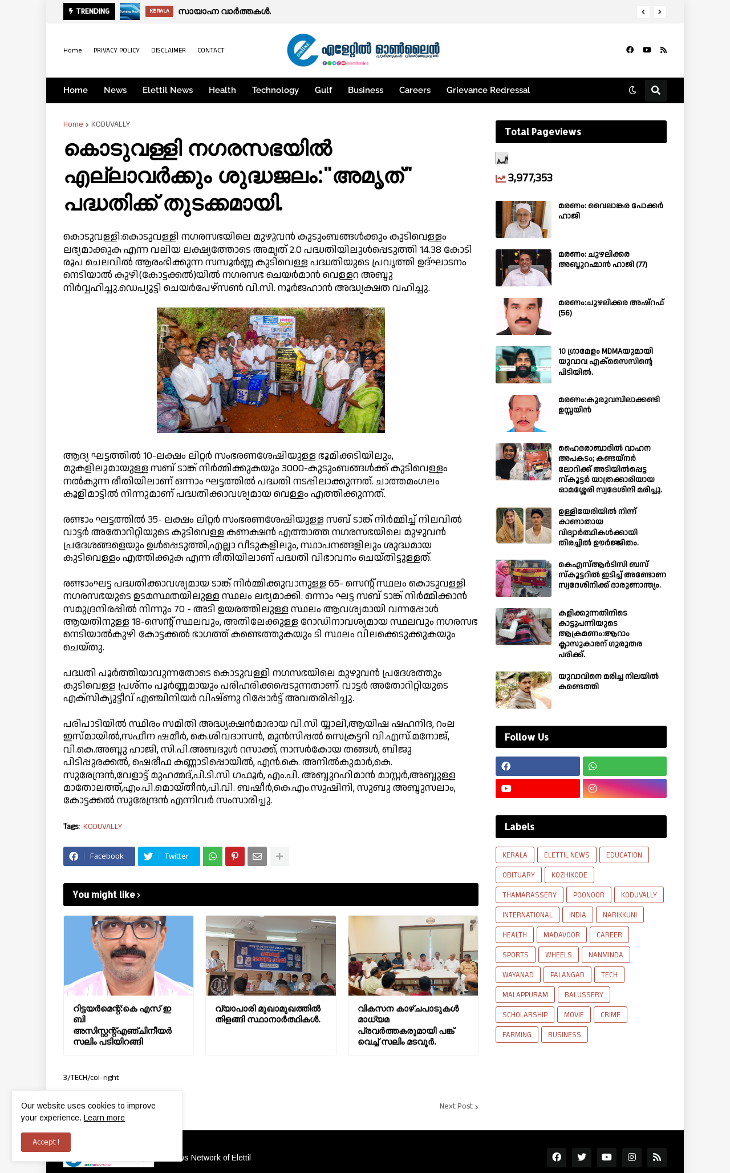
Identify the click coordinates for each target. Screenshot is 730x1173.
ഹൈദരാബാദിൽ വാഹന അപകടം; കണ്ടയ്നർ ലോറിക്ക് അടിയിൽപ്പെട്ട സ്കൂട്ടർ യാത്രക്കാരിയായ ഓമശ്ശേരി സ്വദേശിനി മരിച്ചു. (610, 469)
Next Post (456, 1107)
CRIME (610, 1015)
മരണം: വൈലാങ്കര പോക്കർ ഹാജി (610, 211)
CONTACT (211, 50)
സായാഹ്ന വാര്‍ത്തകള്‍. (224, 11)
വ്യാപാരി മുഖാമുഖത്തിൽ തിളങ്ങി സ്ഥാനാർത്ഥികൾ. (268, 1014)
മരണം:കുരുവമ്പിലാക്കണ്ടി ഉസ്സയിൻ (609, 405)
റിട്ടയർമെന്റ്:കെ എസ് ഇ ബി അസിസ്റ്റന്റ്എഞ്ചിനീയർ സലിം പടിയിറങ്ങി (122, 1025)
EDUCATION (624, 855)
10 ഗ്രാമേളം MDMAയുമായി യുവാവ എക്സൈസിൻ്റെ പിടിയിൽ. (605, 362)
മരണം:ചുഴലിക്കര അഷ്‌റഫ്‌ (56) (611, 308)
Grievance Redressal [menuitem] (488, 90)
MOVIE (574, 1015)
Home (72, 50)
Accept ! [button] (46, 1142)
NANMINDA (606, 955)
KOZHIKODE (569, 875)
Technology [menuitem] (275, 90)
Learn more (104, 1117)
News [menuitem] (115, 90)
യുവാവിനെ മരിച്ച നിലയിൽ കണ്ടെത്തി (608, 682)
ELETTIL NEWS (567, 855)
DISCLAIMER (168, 50)
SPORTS (515, 955)
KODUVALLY (110, 124)
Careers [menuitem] (415, 90)
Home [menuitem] (75, 90)
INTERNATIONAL (527, 915)
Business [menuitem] (365, 90)
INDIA (577, 915)
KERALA (515, 855)
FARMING (517, 1035)
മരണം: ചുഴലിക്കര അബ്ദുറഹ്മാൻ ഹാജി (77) (602, 259)
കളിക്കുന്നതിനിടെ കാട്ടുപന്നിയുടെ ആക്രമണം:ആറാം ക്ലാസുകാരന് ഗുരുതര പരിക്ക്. (600, 634)
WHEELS (558, 955)
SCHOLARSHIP (525, 1015)
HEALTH (514, 935)
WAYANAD (518, 975)
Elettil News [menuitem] (168, 90)
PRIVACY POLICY (117, 50)
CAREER (609, 935)
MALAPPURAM (525, 995)
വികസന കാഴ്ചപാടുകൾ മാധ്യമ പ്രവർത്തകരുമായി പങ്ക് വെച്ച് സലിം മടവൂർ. (408, 1025)
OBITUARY (518, 875)
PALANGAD (567, 975)
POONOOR (589, 895)
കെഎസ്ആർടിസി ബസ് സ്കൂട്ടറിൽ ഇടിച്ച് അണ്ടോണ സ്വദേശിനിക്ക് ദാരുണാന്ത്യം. (612, 575)
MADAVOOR (562, 935)
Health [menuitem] (222, 90)
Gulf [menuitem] (323, 90)
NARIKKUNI (620, 915)
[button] (643, 12)
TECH (609, 975)
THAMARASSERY (529, 895)
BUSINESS (564, 1035)
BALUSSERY (584, 995)
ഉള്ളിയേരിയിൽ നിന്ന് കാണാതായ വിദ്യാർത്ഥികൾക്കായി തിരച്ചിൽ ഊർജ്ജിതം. (598, 527)
